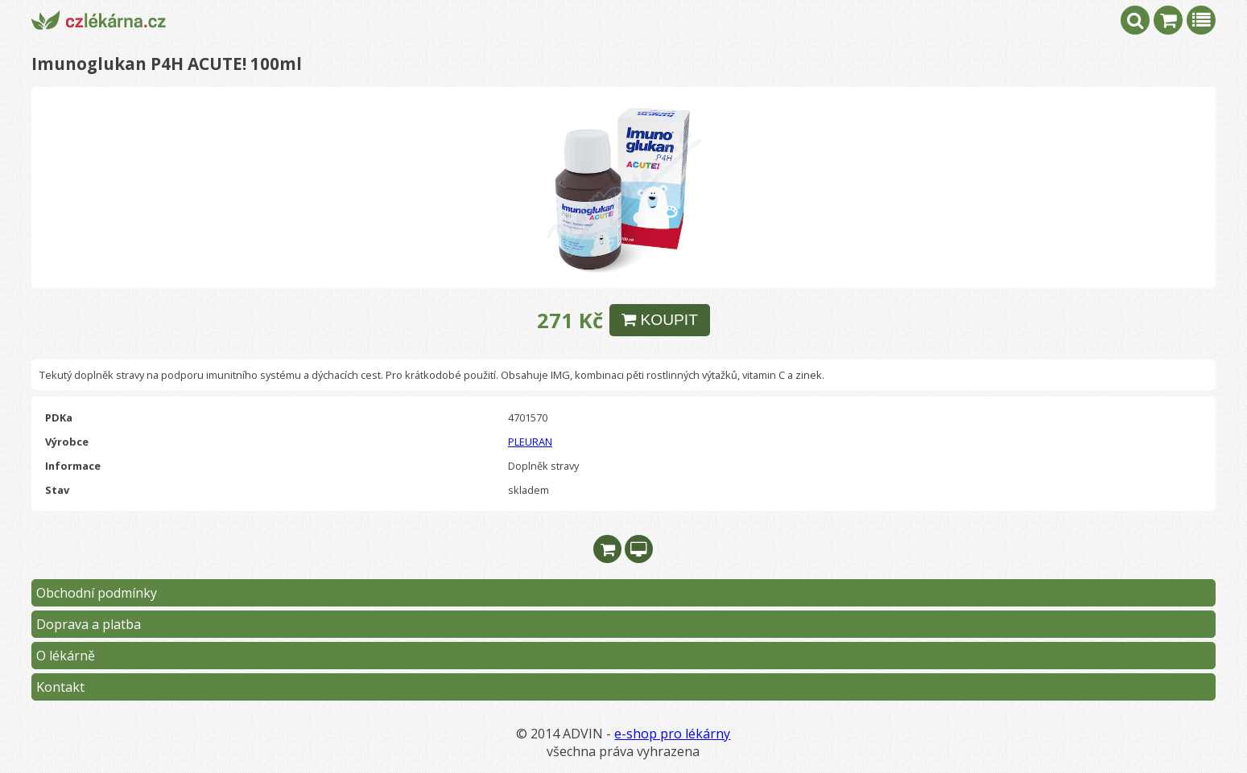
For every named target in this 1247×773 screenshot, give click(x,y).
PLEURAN (530, 441)
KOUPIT (659, 319)
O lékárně (65, 655)
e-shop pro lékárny (672, 733)
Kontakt (60, 687)
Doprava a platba (88, 624)
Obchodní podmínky (96, 593)
